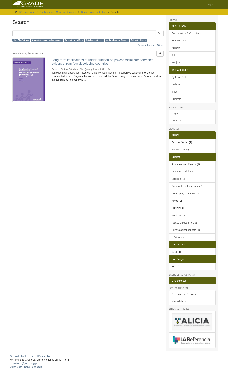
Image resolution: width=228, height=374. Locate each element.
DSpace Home (27, 12)
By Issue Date (179, 40)
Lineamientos (179, 280)
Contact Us (16, 366)
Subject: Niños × (138, 40)
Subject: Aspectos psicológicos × (47, 40)
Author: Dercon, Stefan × (117, 40)
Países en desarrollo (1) (185, 222)
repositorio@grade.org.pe (24, 363)
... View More (179, 237)
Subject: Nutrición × (74, 40)
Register (176, 120)
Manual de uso (180, 301)
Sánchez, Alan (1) (181, 149)
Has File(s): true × (21, 40)
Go (159, 33)
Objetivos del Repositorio (186, 294)
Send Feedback (33, 366)
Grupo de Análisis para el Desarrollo (30, 356)
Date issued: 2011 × (94, 40)
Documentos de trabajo (94, 12)
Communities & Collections (186, 33)
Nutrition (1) (178, 215)
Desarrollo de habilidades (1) (188, 186)
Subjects (176, 62)
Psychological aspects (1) (186, 229)
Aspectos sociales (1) (183, 171)
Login (175, 113)
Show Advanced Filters (150, 45)
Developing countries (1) (185, 193)
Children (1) (178, 178)
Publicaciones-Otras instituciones (58, 12)
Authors (176, 47)
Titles (175, 55)
